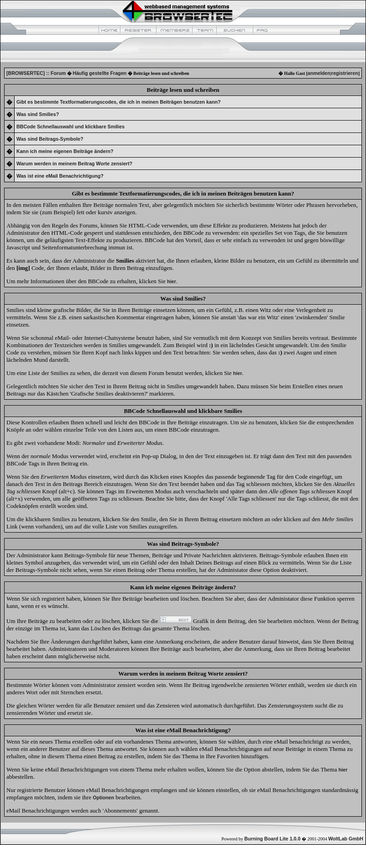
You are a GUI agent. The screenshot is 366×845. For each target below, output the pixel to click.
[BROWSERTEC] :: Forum (36, 73)
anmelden (319, 73)
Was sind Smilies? (37, 114)
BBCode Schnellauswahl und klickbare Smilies (70, 126)
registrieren (344, 73)
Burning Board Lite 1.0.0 (272, 838)
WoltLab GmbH (345, 838)
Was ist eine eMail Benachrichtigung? (60, 176)
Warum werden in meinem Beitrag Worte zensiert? (74, 163)
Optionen (103, 797)
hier (343, 769)
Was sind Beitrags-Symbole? (49, 139)
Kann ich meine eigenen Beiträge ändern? (65, 151)
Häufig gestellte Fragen (99, 73)
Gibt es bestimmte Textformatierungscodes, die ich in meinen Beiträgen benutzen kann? (118, 102)
